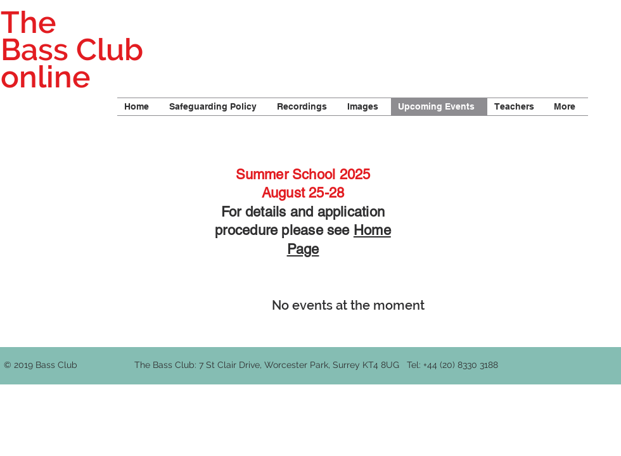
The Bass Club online (72, 49)
